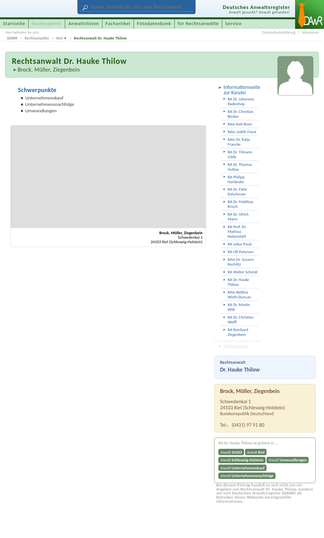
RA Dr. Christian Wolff (240, 319)
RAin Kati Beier (240, 124)
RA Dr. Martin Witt (239, 307)
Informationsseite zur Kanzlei (240, 90)
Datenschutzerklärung (278, 32)
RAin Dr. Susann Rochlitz (241, 262)
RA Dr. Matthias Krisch (240, 204)
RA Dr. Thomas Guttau (240, 167)
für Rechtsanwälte (198, 23)
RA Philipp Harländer (236, 179)
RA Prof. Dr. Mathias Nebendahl (237, 231)
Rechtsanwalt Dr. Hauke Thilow (100, 38)
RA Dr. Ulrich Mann (238, 216)
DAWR (12, 38)
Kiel (60, 38)
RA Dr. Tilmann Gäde (240, 154)
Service (233, 23)
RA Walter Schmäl (242, 271)
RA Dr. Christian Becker (240, 114)
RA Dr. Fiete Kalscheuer (237, 191)
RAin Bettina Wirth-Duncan (239, 294)
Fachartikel (117, 23)
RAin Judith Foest (242, 131)
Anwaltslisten (83, 23)
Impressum (310, 32)
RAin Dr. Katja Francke (239, 142)
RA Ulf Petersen (241, 251)
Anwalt (231, 452)
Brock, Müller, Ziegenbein (49, 69)
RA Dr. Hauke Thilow (238, 282)
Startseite (14, 23)
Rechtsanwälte (37, 38)
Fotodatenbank (154, 23)
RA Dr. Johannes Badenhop (241, 101)
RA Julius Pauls (240, 244)
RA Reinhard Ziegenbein (238, 332)
